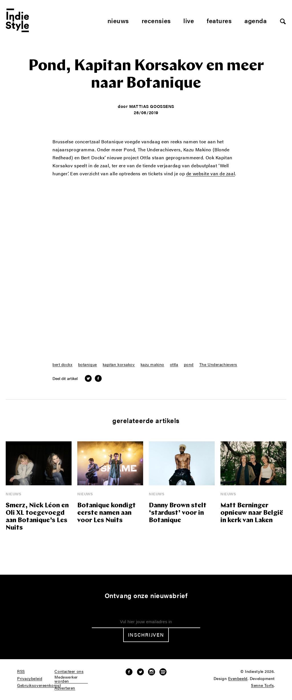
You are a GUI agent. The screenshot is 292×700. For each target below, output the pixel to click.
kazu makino (152, 364)
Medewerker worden (66, 679)
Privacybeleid (29, 678)
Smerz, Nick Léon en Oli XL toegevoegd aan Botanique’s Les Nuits (37, 516)
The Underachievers (218, 364)
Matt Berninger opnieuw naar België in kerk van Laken (251, 513)
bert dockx (62, 364)
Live (188, 20)
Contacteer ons (69, 671)
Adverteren (64, 688)
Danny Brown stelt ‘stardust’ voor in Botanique (177, 513)
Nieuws (118, 20)
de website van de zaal (210, 173)
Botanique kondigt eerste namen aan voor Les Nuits (106, 513)
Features (219, 20)
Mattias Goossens (151, 106)
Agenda (255, 20)
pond (189, 364)
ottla (174, 364)
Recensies (156, 20)
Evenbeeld (238, 678)
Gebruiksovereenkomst (39, 685)
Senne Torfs (262, 685)
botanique (87, 364)
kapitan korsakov (119, 364)
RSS (21, 671)
